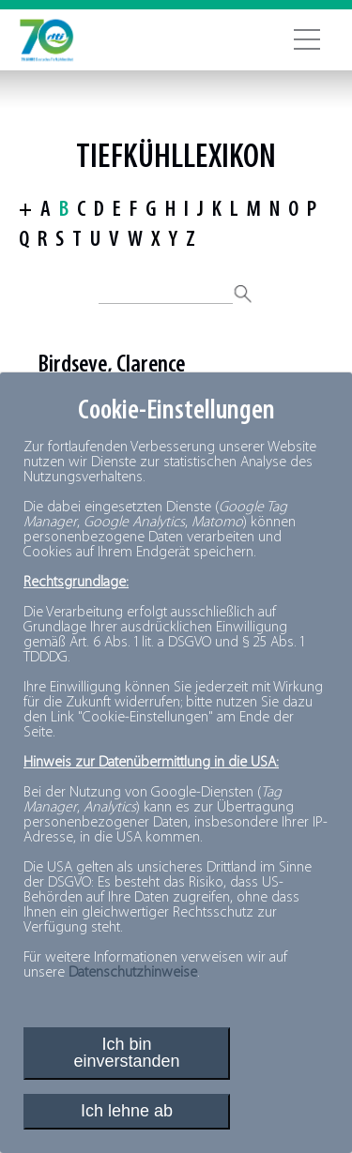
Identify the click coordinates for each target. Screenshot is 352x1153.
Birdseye (72, 365)
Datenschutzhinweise (133, 972)
